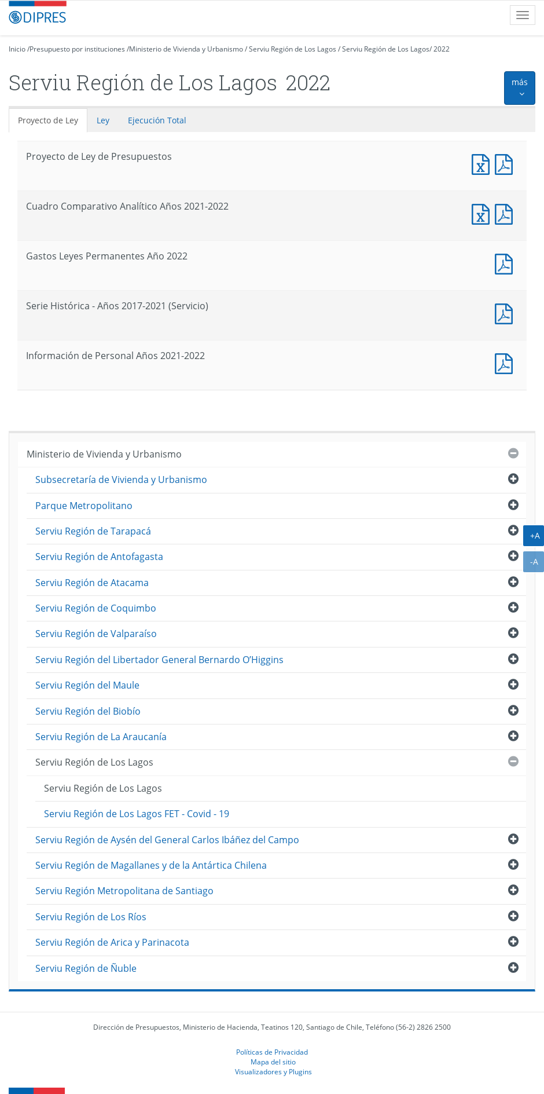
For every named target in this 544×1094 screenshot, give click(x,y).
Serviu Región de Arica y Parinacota (112, 942)
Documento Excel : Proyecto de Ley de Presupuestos (483, 163)
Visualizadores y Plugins (273, 1071)
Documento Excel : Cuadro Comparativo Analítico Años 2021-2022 (483, 213)
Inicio (17, 49)
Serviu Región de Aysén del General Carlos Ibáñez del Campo (167, 839)
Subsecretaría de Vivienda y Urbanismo (121, 479)
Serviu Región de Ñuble (86, 968)
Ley (103, 120)
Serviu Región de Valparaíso (96, 633)
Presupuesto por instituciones (77, 49)
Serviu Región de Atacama (92, 582)
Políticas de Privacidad (272, 1051)
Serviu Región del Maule (87, 685)
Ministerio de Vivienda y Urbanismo (186, 49)
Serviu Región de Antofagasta (99, 556)
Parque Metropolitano (84, 505)
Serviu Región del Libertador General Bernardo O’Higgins (159, 659)
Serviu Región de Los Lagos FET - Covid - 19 (136, 813)
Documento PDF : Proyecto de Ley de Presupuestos (506, 163)
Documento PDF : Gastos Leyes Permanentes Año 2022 (506, 263)
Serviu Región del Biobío (88, 711)
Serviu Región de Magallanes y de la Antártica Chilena (151, 865)
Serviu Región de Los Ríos (90, 916)
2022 (441, 49)
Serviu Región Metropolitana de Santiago (124, 890)
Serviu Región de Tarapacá (93, 531)
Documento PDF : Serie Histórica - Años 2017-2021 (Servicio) (506, 312)
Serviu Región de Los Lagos (292, 49)
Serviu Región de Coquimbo (95, 608)
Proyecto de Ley (48, 120)
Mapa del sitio (273, 1061)
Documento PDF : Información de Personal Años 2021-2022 (506, 362)
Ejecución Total (157, 120)
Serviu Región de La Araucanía (101, 736)
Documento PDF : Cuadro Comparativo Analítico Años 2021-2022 (506, 213)
